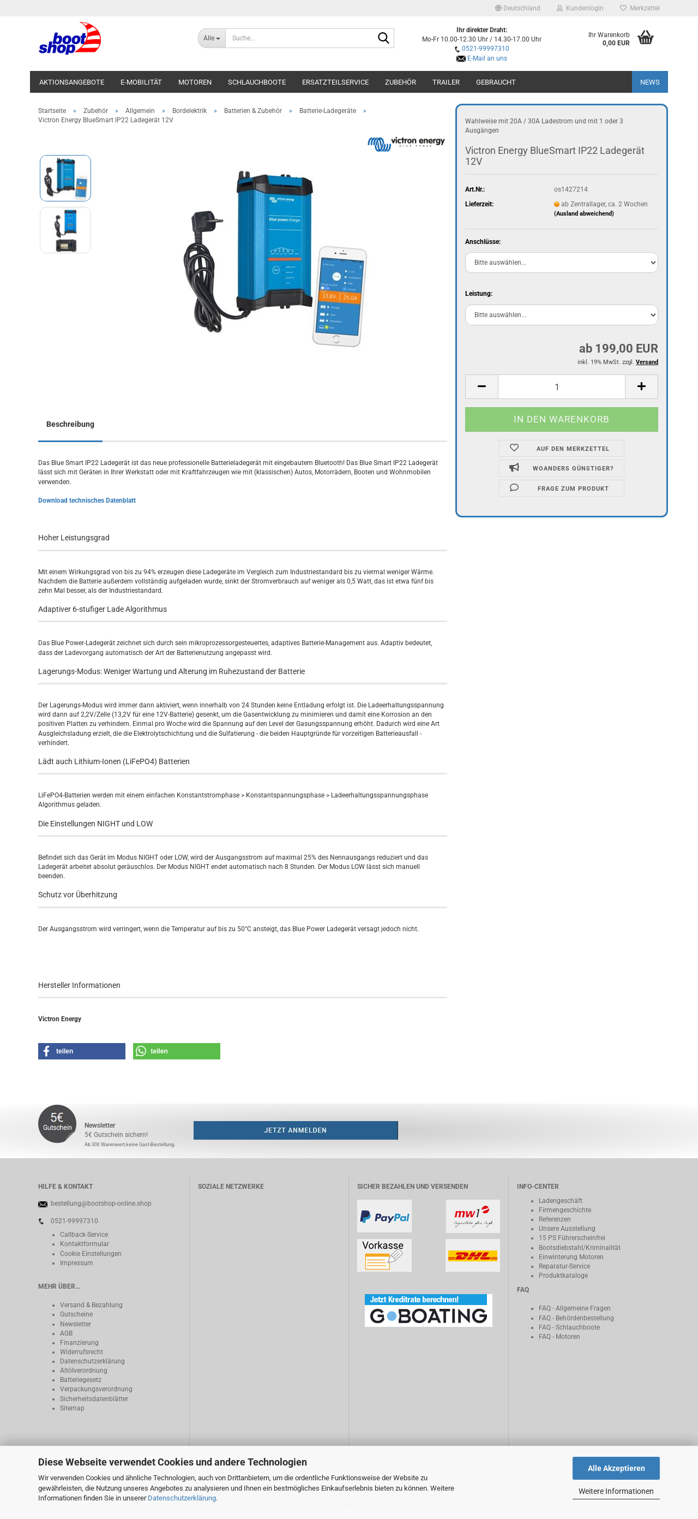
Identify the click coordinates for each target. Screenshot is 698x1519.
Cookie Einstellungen (91, 1254)
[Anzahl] (561, 386)
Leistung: (478, 293)
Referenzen (555, 1219)
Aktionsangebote (71, 82)
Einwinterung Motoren (571, 1257)
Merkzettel (640, 8)
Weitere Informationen (616, 1491)
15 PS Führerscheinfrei (572, 1238)
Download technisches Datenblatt (87, 500)
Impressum (76, 1263)
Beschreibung (70, 424)
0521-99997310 (485, 48)
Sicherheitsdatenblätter (94, 1399)
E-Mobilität (141, 82)
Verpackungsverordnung (96, 1389)
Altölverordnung (83, 1370)
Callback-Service (84, 1234)
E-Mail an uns (487, 58)
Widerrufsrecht (81, 1352)
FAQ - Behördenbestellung (576, 1318)
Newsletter (75, 1324)
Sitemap (72, 1408)
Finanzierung (79, 1343)
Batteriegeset (79, 1380)
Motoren (195, 82)
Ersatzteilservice (335, 82)
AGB (66, 1333)
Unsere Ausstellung (567, 1228)
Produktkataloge (563, 1275)
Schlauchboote (257, 82)
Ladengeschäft (560, 1201)
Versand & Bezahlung (91, 1305)
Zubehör (400, 82)
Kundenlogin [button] (580, 8)
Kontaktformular (84, 1244)
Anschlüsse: (483, 242)
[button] (518, 8)
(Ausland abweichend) (584, 213)
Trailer (446, 82)
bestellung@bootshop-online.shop (101, 1203)
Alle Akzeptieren (616, 1468)
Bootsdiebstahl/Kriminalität (580, 1248)
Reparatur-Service (564, 1266)
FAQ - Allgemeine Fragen (575, 1308)
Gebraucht (496, 82)
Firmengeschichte (565, 1210)
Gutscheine (76, 1314)
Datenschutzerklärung (182, 1498)
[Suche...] (212, 38)
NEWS (650, 82)
